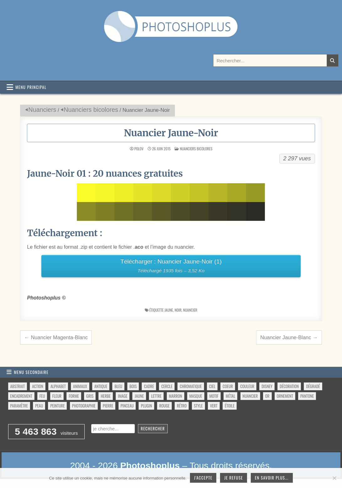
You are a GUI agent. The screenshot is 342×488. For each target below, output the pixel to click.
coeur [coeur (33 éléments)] (228, 386)
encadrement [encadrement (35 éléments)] (21, 396)
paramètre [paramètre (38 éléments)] (19, 405)
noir (178, 310)
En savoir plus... (272, 478)
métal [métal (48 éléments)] (230, 396)
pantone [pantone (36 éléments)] (307, 396)
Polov (138, 149)
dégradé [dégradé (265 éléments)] (313, 386)
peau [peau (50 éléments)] (39, 405)
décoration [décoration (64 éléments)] (289, 386)
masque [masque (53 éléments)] (195, 396)
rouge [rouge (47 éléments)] (164, 405)
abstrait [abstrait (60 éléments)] (17, 386)
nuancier (190, 310)
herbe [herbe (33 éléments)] (105, 396)
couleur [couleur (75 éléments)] (247, 386)
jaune (169, 310)
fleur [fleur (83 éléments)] (56, 396)
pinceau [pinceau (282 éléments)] (127, 405)
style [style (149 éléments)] (198, 405)
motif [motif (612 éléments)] (213, 396)
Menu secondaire (31, 372)
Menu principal (30, 87)
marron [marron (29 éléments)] (175, 396)
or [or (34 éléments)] (267, 396)
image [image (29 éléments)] (122, 396)
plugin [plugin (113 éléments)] (146, 405)
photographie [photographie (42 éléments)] (84, 405)
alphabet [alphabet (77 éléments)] (58, 386)
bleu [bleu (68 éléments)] (118, 386)
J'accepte (203, 478)
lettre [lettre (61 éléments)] (156, 396)
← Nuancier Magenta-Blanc (56, 337)
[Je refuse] (334, 478)
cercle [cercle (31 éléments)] (166, 386)
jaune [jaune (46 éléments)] (139, 396)
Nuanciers (42, 109)
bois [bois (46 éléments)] (133, 386)
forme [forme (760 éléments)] (74, 396)
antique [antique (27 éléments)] (100, 386)
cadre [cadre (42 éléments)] (149, 386)
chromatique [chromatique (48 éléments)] (191, 386)
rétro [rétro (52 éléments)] (182, 405)
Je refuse (233, 478)
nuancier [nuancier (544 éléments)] (250, 396)
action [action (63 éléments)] (37, 386)
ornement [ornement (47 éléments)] (285, 396)
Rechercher (153, 428)
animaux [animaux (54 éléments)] (80, 386)
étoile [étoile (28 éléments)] (229, 405)
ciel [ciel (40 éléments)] (212, 386)
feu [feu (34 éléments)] (42, 396)
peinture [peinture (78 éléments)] (57, 405)
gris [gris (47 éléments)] (89, 396)
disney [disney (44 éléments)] (266, 386)
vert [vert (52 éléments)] (214, 405)
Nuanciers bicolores (91, 109)
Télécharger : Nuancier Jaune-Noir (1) (170, 266)
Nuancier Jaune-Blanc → (289, 337)
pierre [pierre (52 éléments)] (108, 405)
